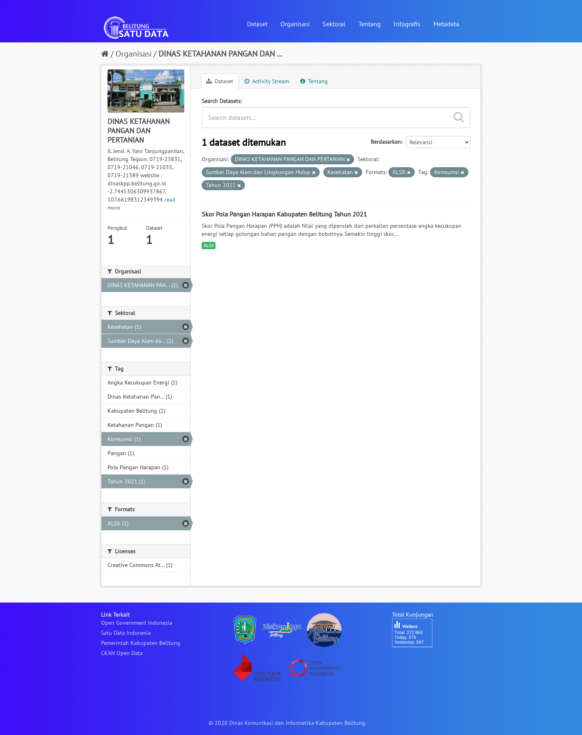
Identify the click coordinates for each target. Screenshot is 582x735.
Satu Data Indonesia (126, 632)
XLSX (208, 245)
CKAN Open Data (122, 653)
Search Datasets (221, 101)
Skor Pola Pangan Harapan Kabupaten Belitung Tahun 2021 (284, 214)
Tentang (369, 24)
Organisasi (295, 24)
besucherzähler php (416, 661)
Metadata (446, 24)
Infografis (407, 24)
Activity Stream (267, 81)
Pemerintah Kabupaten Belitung (140, 643)
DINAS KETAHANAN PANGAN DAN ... (220, 53)
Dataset (257, 24)
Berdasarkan (386, 141)
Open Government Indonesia (136, 622)
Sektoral (334, 24)
